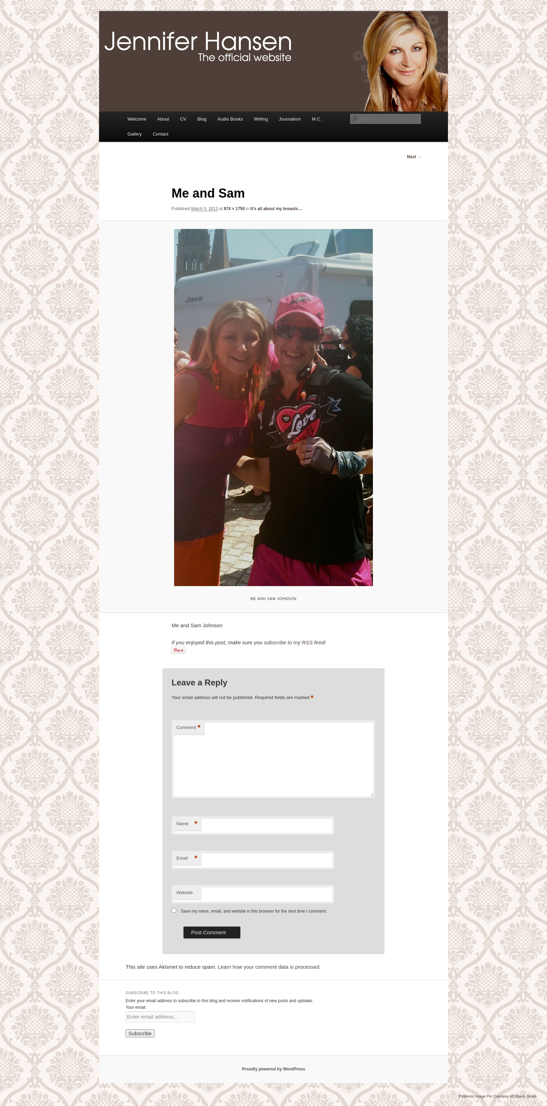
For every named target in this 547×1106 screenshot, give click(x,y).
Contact (160, 134)
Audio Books (230, 119)
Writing (261, 119)
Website (185, 892)
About (163, 119)
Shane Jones (525, 1096)
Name (187, 824)
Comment (189, 728)
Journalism (290, 119)
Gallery (134, 134)
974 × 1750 (234, 208)
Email (187, 858)
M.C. (316, 119)
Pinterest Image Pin (475, 1096)
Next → (414, 156)
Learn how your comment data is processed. (269, 967)
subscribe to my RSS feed (294, 642)
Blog (202, 119)
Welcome (136, 119)
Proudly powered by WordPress (273, 1069)
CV (183, 119)
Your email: (136, 1007)
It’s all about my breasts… (276, 208)
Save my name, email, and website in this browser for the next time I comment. (254, 911)
